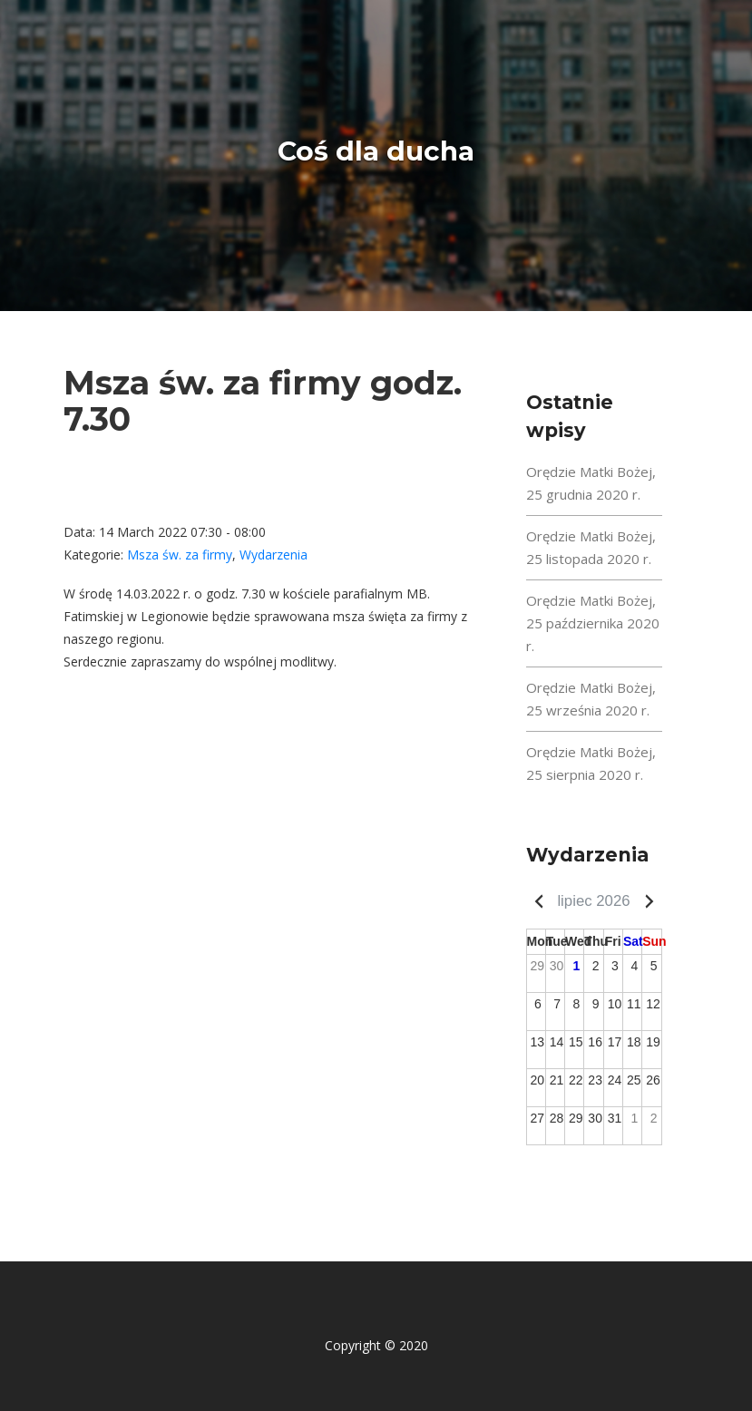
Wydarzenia (273, 554)
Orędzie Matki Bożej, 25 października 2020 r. (592, 623)
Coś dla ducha (376, 151)
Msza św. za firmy (179, 554)
